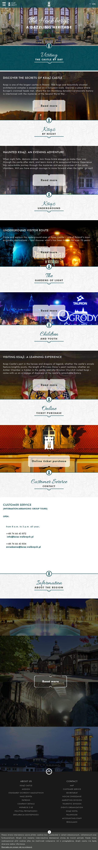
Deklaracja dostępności (26, 815)
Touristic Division (72, 804)
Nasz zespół (26, 796)
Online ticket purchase (49, 461)
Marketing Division (72, 800)
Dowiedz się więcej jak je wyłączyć (17, 847)
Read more (49, 106)
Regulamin (72, 822)
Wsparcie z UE (26, 807)
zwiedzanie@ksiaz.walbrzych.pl (23, 547)
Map (72, 785)
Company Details (26, 804)
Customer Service (72, 789)
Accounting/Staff (72, 818)
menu (4, 4)
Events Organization (72, 807)
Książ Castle (26, 785)
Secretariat (72, 793)
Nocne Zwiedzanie (72, 796)
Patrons (26, 800)
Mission (26, 789)
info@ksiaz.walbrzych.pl (20, 537)
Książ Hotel (72, 811)
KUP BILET (13, 4)
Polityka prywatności (26, 811)
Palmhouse (72, 815)
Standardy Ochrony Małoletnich (26, 793)
